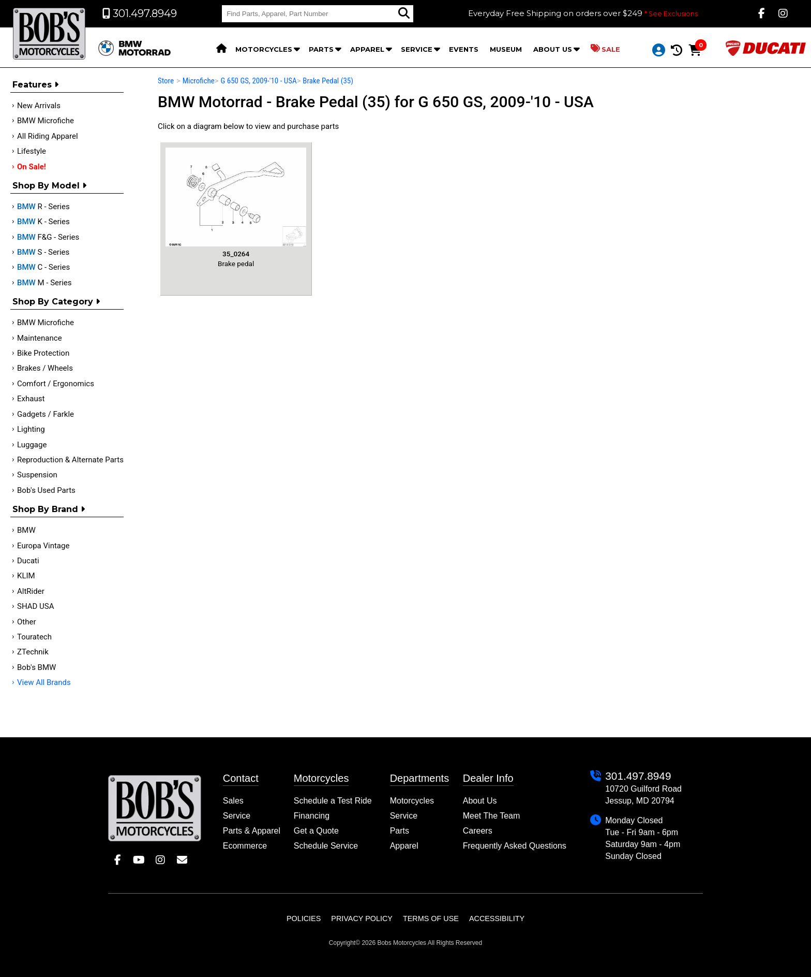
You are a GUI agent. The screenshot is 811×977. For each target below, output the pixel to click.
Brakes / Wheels (45, 368)
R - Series (43, 206)
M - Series (44, 282)
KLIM (26, 575)
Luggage (32, 444)
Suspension (37, 474)
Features (35, 85)
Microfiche (199, 80)
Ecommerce (245, 845)
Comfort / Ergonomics (55, 383)
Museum (506, 49)
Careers (477, 830)
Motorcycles (263, 49)
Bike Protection (43, 353)
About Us (552, 49)
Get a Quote (316, 830)
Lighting (31, 429)
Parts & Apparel (251, 830)
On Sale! (31, 166)
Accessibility (496, 918)
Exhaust (30, 398)
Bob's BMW (36, 667)
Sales (233, 800)
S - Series (43, 252)
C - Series (43, 267)
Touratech (34, 636)
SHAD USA (35, 606)
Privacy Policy (362, 918)
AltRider (30, 591)
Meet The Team (491, 815)
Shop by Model (49, 186)
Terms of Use (431, 918)
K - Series (43, 221)
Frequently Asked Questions (514, 845)
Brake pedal (236, 208)
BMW (26, 530)
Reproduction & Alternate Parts (70, 459)
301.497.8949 (638, 776)
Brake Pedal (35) (328, 80)
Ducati (28, 560)
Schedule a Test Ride (333, 800)
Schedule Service (326, 845)
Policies (304, 918)
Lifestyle (31, 151)
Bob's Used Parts (46, 490)
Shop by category (56, 302)
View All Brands (44, 682)
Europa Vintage (43, 545)
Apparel (367, 49)
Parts (321, 49)
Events (463, 49)
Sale (605, 48)
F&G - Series (48, 237)
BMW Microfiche (45, 120)
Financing (311, 815)
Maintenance (39, 338)
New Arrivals (39, 105)
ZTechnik (33, 652)
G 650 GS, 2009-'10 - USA (258, 80)
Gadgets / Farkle (45, 414)
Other (26, 621)
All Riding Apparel (47, 136)
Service (416, 49)
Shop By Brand (48, 509)
